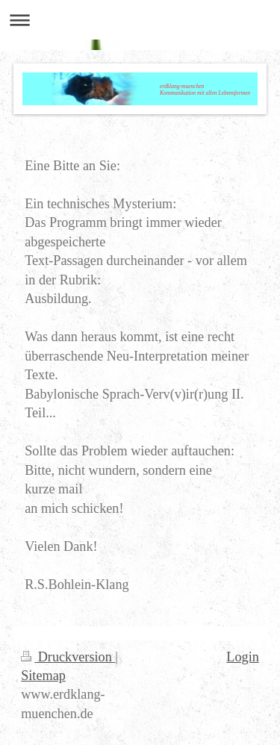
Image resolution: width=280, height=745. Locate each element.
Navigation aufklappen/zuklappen (140, 20)
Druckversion (68, 656)
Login (242, 656)
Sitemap (43, 675)
